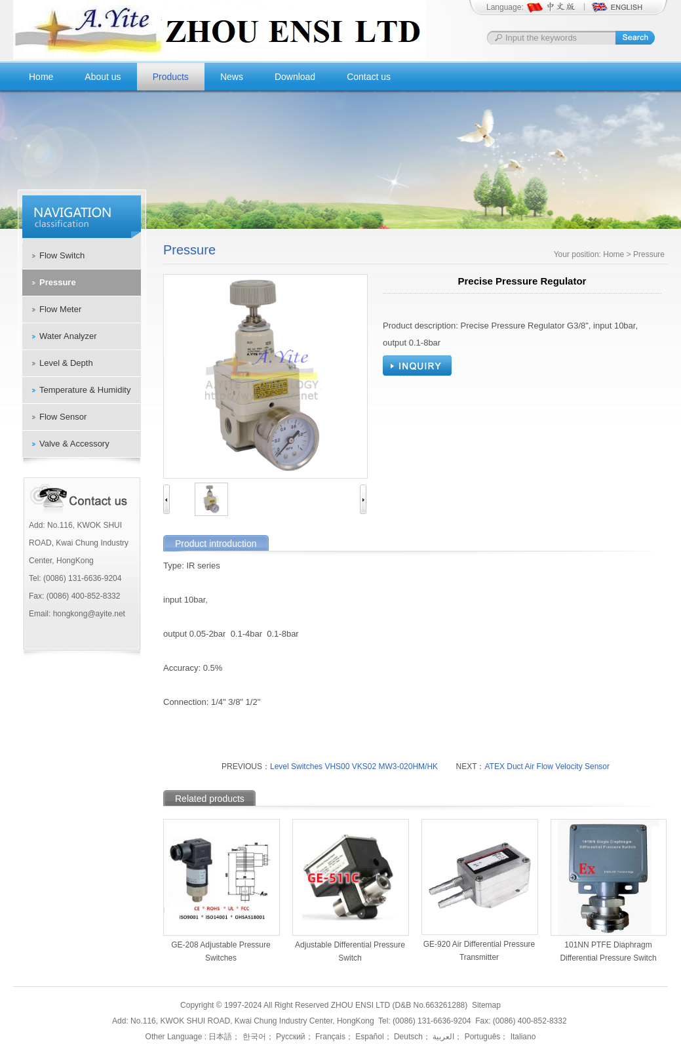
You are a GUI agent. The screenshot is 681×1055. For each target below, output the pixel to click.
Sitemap (486, 1005)
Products (171, 76)
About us (103, 76)
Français (329, 1036)
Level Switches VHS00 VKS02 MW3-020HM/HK (354, 766)
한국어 (252, 1036)
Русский (289, 1036)
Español (368, 1036)
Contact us (369, 76)
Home (41, 76)
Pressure (57, 282)
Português (481, 1036)
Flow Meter (60, 309)
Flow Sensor (63, 417)
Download (295, 76)
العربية (442, 1036)
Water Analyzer (68, 336)
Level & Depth (66, 363)
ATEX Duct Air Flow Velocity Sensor (547, 766)
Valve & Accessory (74, 443)
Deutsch (407, 1036)
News (231, 76)
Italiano (521, 1036)
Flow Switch (62, 255)
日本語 (220, 1036)
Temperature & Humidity (84, 390)
